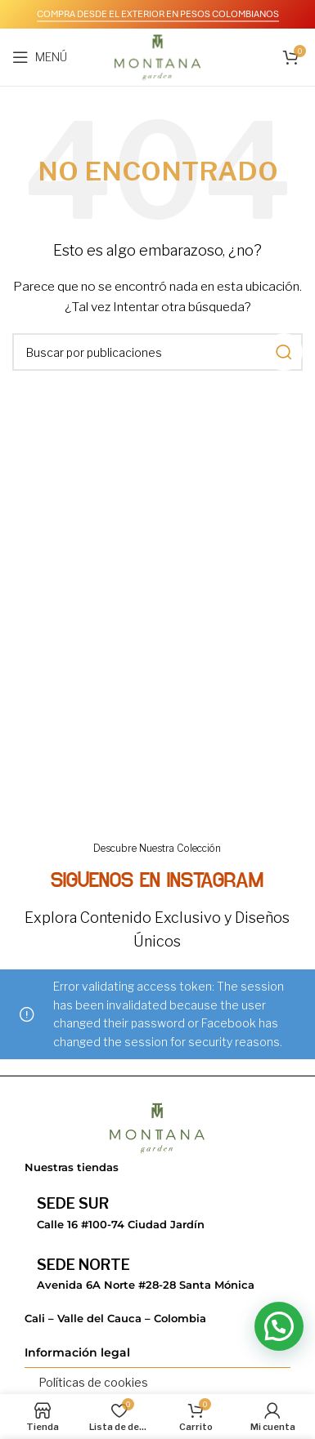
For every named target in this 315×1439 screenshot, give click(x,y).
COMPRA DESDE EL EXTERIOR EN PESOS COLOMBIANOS (158, 14)
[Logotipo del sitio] (157, 56)
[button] (279, 1326)
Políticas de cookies (93, 1382)
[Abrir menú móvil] (39, 57)
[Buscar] (157, 352)
